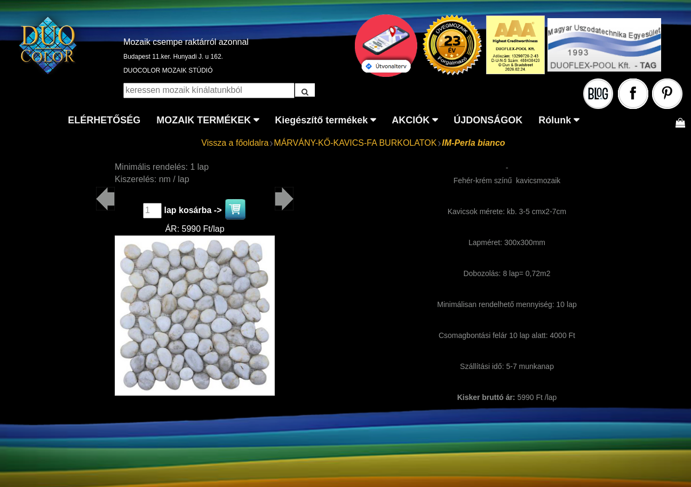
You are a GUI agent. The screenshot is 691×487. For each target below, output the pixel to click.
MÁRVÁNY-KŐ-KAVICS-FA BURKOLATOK (355, 142)
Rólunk (554, 120)
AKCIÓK (411, 120)
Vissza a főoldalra (234, 142)
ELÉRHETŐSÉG (104, 120)
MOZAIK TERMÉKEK (203, 120)
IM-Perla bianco (473, 142)
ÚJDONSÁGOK (488, 120)
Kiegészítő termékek (321, 120)
